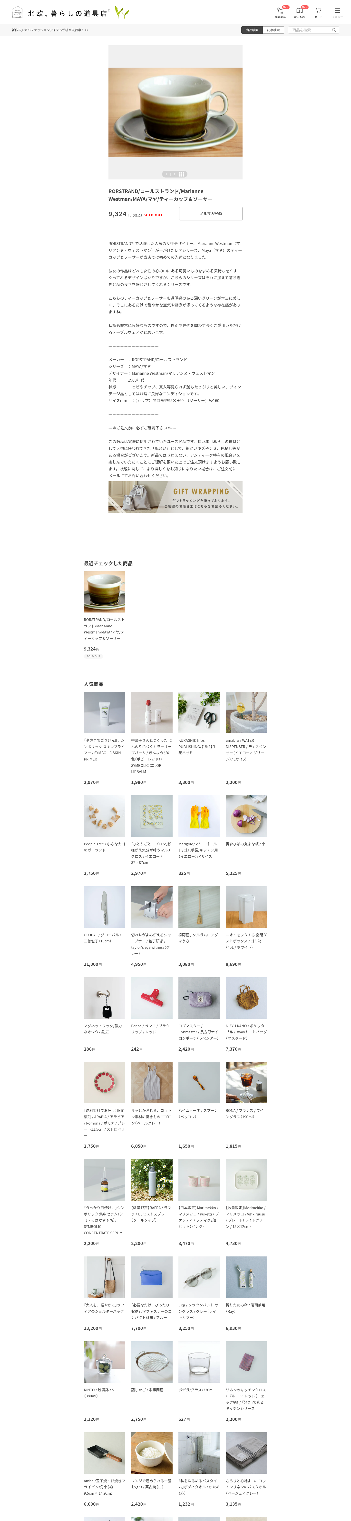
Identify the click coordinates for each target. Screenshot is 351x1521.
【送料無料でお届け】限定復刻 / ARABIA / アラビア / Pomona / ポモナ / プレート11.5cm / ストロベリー (104, 1123)
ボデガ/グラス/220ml (196, 1389)
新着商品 (280, 17)
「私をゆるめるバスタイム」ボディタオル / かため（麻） (199, 1487)
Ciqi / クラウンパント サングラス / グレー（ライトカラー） (198, 1311)
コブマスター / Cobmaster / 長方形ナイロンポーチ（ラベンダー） (198, 1032)
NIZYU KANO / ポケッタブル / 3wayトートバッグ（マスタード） (246, 1032)
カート (318, 17)
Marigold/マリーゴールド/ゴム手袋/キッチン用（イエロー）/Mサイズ (198, 850)
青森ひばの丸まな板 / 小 (245, 843)
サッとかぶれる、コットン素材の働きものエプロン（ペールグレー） (151, 1116)
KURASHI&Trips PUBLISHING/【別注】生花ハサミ (197, 746)
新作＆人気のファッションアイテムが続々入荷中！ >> (50, 30)
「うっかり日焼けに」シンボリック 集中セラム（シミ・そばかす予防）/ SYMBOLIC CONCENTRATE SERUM (104, 1220)
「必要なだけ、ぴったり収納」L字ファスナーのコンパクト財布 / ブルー (151, 1311)
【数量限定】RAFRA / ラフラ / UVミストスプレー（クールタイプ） (151, 1214)
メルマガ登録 (211, 213)
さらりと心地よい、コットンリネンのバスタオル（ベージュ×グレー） (246, 1487)
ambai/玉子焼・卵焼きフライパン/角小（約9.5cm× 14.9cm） (104, 1487)
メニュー (337, 16)
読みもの (299, 17)
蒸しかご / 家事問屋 (147, 1389)
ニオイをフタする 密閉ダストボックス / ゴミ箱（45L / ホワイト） (246, 941)
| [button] (170, 174)
